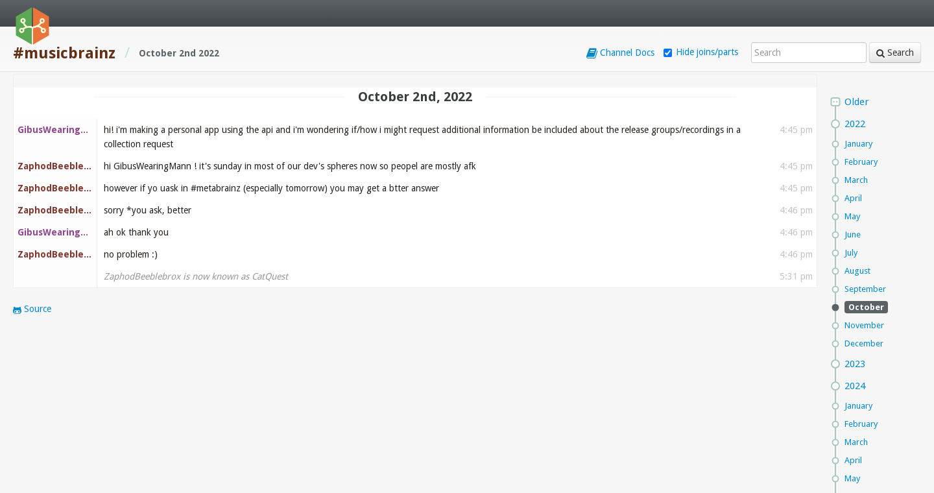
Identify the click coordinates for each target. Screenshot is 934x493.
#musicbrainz (64, 53)
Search (895, 52)
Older (856, 102)
